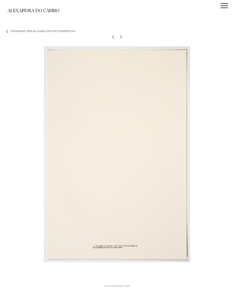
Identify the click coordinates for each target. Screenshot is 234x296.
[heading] (33, 11)
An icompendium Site (117, 285)
